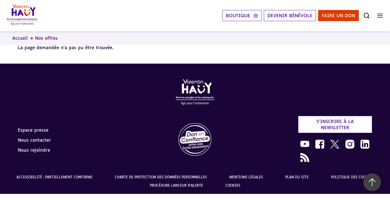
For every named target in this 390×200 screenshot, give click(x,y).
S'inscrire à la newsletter (335, 124)
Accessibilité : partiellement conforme (54, 177)
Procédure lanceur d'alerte (176, 185)
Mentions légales (246, 177)
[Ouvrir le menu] (380, 15)
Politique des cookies (352, 177)
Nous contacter (34, 140)
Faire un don (338, 15)
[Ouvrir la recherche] (366, 15)
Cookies (232, 185)
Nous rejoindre (34, 150)
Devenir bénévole (289, 15)
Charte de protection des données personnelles (161, 177)
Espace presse (33, 130)
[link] (195, 140)
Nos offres (46, 38)
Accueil (20, 38)
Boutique (238, 15)
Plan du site (297, 177)
